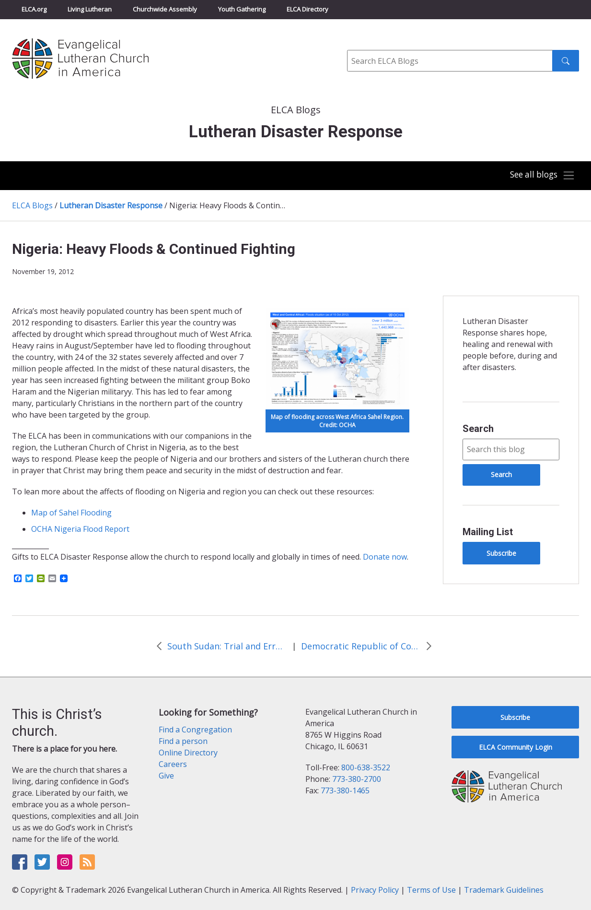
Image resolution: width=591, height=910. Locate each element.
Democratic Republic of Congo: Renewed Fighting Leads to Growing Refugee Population (361, 646)
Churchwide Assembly (165, 9)
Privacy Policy (375, 890)
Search (478, 428)
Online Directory (188, 752)
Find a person (183, 741)
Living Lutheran (90, 9)
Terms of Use (431, 890)
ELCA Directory (307, 9)
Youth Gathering (242, 9)
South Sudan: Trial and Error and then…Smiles (227, 646)
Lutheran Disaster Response (110, 205)
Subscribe (501, 553)
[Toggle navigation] (540, 176)
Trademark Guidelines (504, 890)
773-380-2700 (356, 779)
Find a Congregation (195, 729)
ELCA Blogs (32, 205)
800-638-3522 (365, 767)
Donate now (385, 556)
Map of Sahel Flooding (71, 512)
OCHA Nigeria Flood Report (80, 529)
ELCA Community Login (515, 747)
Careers (173, 764)
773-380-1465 (345, 790)
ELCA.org (34, 9)
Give (166, 775)
